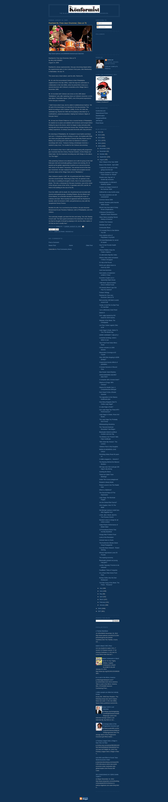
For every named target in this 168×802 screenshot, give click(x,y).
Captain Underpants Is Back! (110, 658)
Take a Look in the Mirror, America (104, 677)
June (101, 591)
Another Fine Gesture (105, 222)
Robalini (110, 60)
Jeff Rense (99, 120)
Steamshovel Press (102, 113)
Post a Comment (54, 242)
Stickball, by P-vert (105, 225)
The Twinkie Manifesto (101, 631)
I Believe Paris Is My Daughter (108, 446)
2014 (99, 132)
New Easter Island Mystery (107, 372)
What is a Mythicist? (105, 490)
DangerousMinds (101, 118)
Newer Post (52, 245)
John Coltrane (59, 231)
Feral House (99, 123)
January (102, 605)
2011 (99, 140)
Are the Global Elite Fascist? (108, 502)
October (102, 154)
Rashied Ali (70, 231)
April (101, 596)
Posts (99, 23)
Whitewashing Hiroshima (107, 424)
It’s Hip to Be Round (105, 262)
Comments (101, 27)
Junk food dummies (105, 270)
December (103, 148)
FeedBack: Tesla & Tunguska (108, 570)
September (103, 157)
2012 (99, 137)
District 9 (102, 312)
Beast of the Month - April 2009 (108, 165)
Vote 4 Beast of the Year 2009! (108, 162)
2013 (99, 135)
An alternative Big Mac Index (108, 255)
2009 (99, 146)
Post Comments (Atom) (64, 249)
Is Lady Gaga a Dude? (106, 407)
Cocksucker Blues (104, 227)
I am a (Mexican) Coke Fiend (108, 310)
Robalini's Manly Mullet (106, 482)
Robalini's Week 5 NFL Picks (103, 646)
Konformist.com (100, 111)
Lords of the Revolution (106, 537)
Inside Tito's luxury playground (108, 479)
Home (71, 245)
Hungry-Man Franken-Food (107, 534)
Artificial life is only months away (109, 192)
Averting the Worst (105, 472)
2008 (99, 608)
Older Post (89, 245)
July (101, 588)
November (103, 151)
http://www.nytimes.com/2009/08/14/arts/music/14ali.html (66, 53)
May (101, 594)
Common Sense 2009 (106, 199)
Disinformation (100, 115)
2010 (99, 143)
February (103, 602)
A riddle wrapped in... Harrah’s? (109, 459)
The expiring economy (106, 557)
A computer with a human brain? (109, 379)
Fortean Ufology (104, 292)
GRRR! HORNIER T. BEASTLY (108, 335)
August (102, 159)
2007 (99, 611)
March (102, 599)
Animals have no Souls (106, 540)
